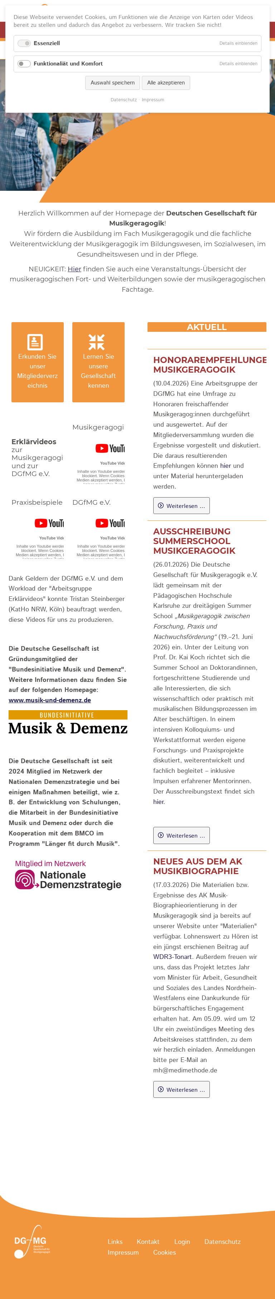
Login (182, 1242)
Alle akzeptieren (166, 83)
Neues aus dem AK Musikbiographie (197, 866)
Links (115, 1242)
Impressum (123, 1252)
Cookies (164, 1252)
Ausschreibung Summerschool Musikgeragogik (194, 541)
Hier (74, 269)
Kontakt (148, 1242)
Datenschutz (222, 1242)
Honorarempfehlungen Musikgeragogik (214, 365)
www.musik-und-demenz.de (50, 700)
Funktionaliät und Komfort (68, 64)
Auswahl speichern (113, 83)
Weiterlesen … (186, 506)
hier (225, 466)
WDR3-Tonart (172, 957)
